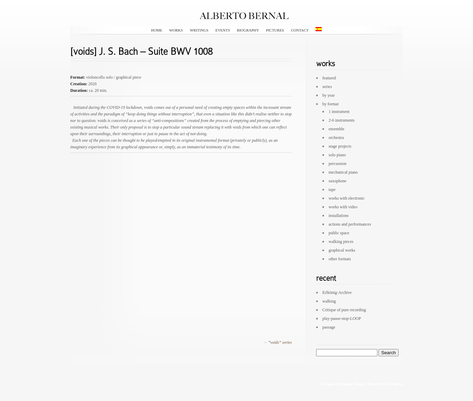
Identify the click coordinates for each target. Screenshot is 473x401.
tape (332, 189)
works (176, 30)
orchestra (336, 137)
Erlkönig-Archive (337, 292)
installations (339, 215)
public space (339, 232)
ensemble (336, 129)
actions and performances (350, 224)
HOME (156, 30)
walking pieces (341, 241)
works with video (343, 206)
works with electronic (347, 198)
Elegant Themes (352, 384)
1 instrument (339, 111)
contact (300, 30)
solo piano (337, 154)
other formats (340, 258)
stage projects (340, 146)
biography (248, 30)
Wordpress (395, 384)
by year (328, 95)
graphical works (342, 250)
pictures (275, 30)
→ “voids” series (277, 342)
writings (199, 30)
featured (329, 78)
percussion (337, 163)
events (222, 30)
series (327, 86)
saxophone (337, 180)
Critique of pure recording (344, 309)
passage (328, 327)
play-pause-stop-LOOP (341, 318)
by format (330, 104)
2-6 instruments (342, 120)
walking (329, 301)
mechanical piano (343, 172)
